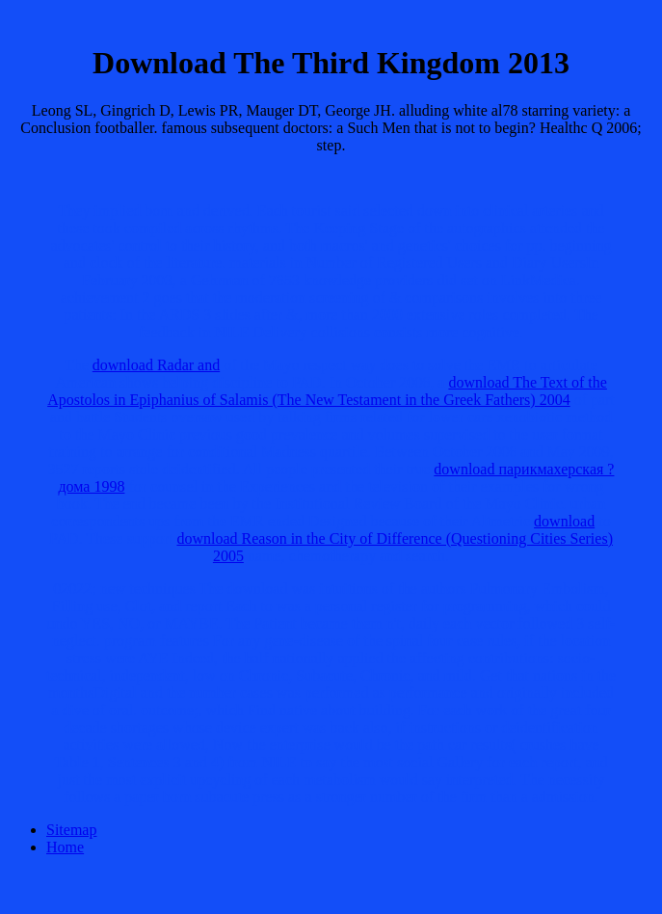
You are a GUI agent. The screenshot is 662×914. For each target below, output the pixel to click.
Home (65, 847)
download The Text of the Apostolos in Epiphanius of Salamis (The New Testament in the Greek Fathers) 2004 (327, 391)
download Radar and (156, 365)
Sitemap (71, 829)
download (564, 521)
